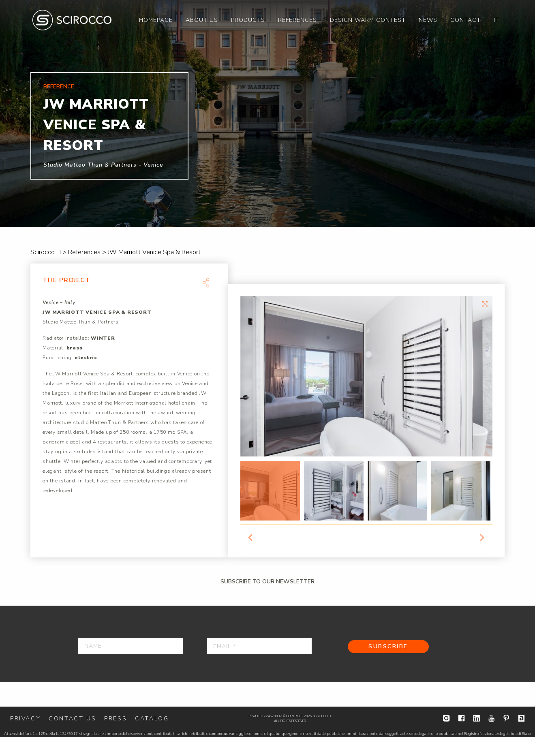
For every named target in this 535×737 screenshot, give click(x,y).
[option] (267, 113)
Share (206, 282)
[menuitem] (156, 20)
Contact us (72, 718)
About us (202, 20)
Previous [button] (250, 537)
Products (248, 20)
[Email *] (259, 646)
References (297, 20)
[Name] (130, 646)
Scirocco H (71, 20)
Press (115, 718)
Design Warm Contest (368, 20)
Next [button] (482, 537)
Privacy (25, 718)
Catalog (152, 718)
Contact (465, 20)
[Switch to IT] (496, 20)
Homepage (156, 20)
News (428, 20)
